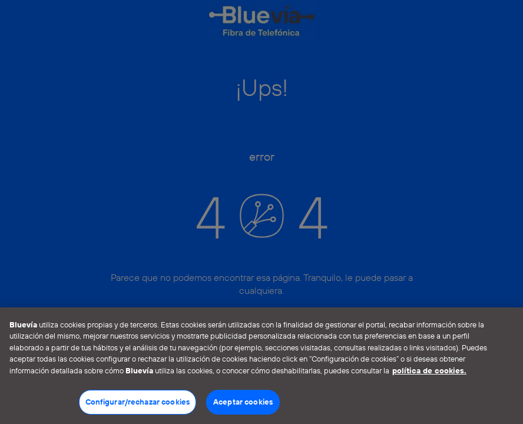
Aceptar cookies (243, 401)
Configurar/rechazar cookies (137, 401)
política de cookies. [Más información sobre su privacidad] (429, 370)
